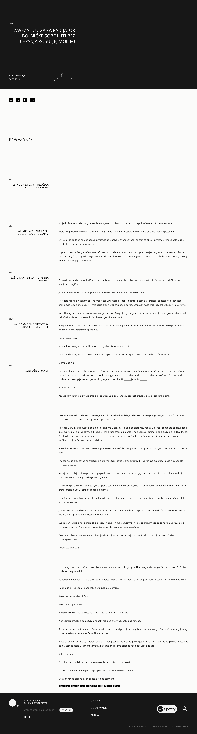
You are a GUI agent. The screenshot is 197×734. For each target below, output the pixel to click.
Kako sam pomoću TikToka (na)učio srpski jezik (31, 326)
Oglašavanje (99, 707)
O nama (96, 700)
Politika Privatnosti (136, 726)
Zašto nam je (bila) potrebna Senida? (30, 279)
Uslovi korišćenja (180, 726)
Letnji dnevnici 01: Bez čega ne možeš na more (31, 186)
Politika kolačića (159, 726)
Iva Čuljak (21, 75)
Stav (11, 23)
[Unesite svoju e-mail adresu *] (40, 710)
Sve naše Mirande (37, 370)
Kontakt (96, 715)
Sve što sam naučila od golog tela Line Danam (33, 232)
